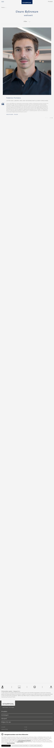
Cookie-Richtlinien (20, 741)
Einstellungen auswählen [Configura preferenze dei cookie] (35, 745)
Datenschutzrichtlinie (11, 743)
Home (2, 7)
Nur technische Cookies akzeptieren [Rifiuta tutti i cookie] (20, 745)
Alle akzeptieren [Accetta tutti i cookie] (6, 745)
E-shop (3, 727)
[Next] (51, 117)
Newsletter (4, 729)
